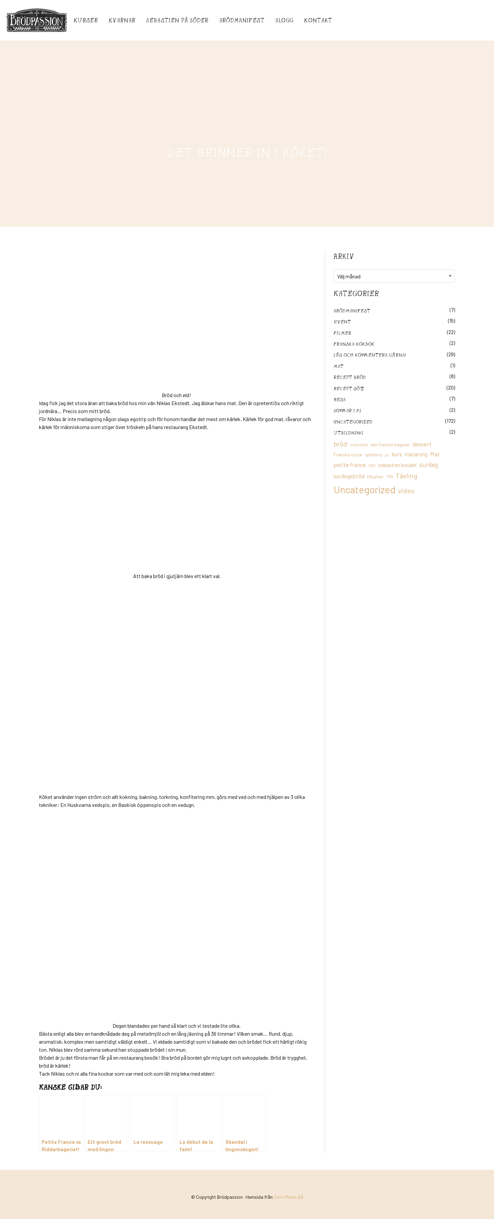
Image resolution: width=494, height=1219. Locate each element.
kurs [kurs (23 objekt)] (396, 454)
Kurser (86, 20)
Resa (340, 399)
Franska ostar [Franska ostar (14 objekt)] (348, 454)
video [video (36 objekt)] (406, 491)
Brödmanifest (242, 20)
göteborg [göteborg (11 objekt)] (373, 454)
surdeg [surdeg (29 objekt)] (428, 464)
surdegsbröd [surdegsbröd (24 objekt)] (349, 476)
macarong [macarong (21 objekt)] (416, 454)
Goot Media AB (288, 1197)
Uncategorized (353, 421)
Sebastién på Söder (177, 20)
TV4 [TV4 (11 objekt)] (389, 476)
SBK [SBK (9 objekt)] (372, 465)
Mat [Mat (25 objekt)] (435, 454)
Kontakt (318, 20)
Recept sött (349, 388)
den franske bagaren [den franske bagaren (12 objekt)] (390, 444)
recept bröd (350, 377)
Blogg (284, 20)
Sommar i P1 (347, 410)
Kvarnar (122, 20)
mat (339, 366)
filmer (342, 333)
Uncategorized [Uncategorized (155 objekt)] (364, 489)
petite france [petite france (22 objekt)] (350, 464)
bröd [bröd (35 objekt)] (340, 444)
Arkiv (344, 256)
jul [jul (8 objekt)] (387, 455)
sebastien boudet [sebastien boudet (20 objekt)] (397, 465)
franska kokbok (354, 344)
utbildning (348, 432)
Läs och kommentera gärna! (370, 355)
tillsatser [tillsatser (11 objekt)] (375, 476)
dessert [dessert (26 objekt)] (421, 444)
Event (342, 321)
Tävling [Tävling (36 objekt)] (406, 476)
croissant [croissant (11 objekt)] (359, 444)
